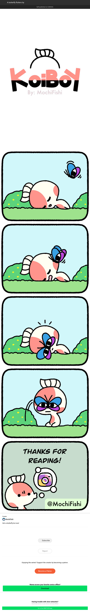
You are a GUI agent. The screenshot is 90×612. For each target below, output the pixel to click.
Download (45, 588)
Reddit (61, 533)
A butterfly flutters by (15, 2)
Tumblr (53, 533)
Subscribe (46, 540)
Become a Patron (45, 571)
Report (45, 551)
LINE (29, 533)
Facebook (37, 533)
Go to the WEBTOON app (45, 608)
